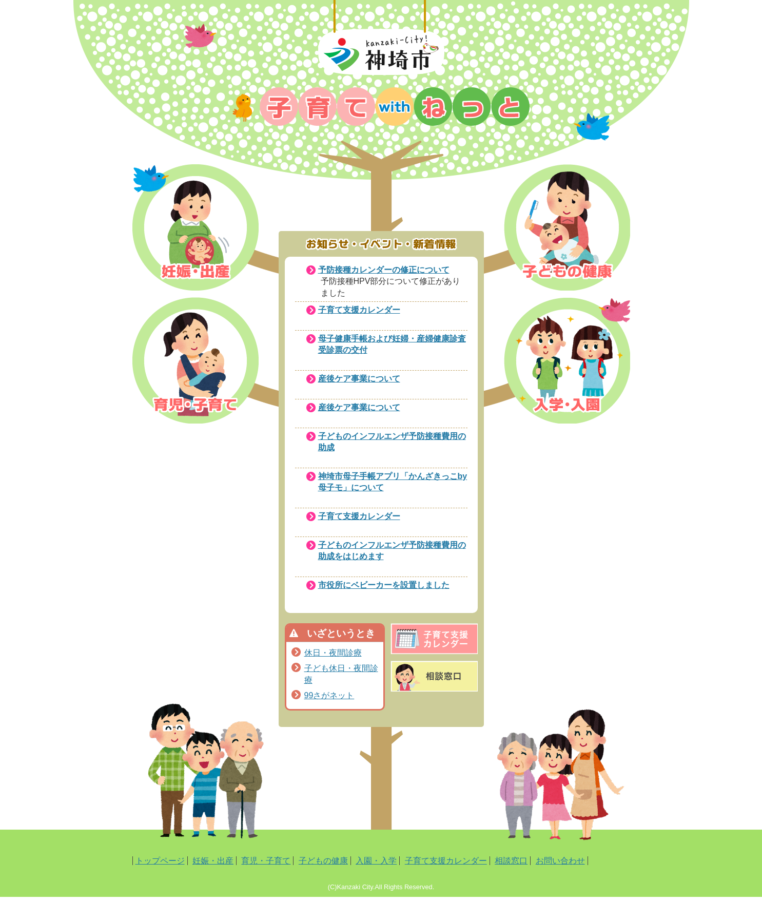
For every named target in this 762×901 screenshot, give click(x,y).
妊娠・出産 (212, 860)
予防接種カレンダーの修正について (384, 269)
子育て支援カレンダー (359, 309)
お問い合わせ (560, 860)
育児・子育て (265, 860)
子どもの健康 (323, 860)
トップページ (160, 860)
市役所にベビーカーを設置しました (384, 585)
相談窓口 (511, 860)
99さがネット (329, 695)
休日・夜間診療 (333, 652)
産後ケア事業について (359, 378)
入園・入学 (376, 860)
